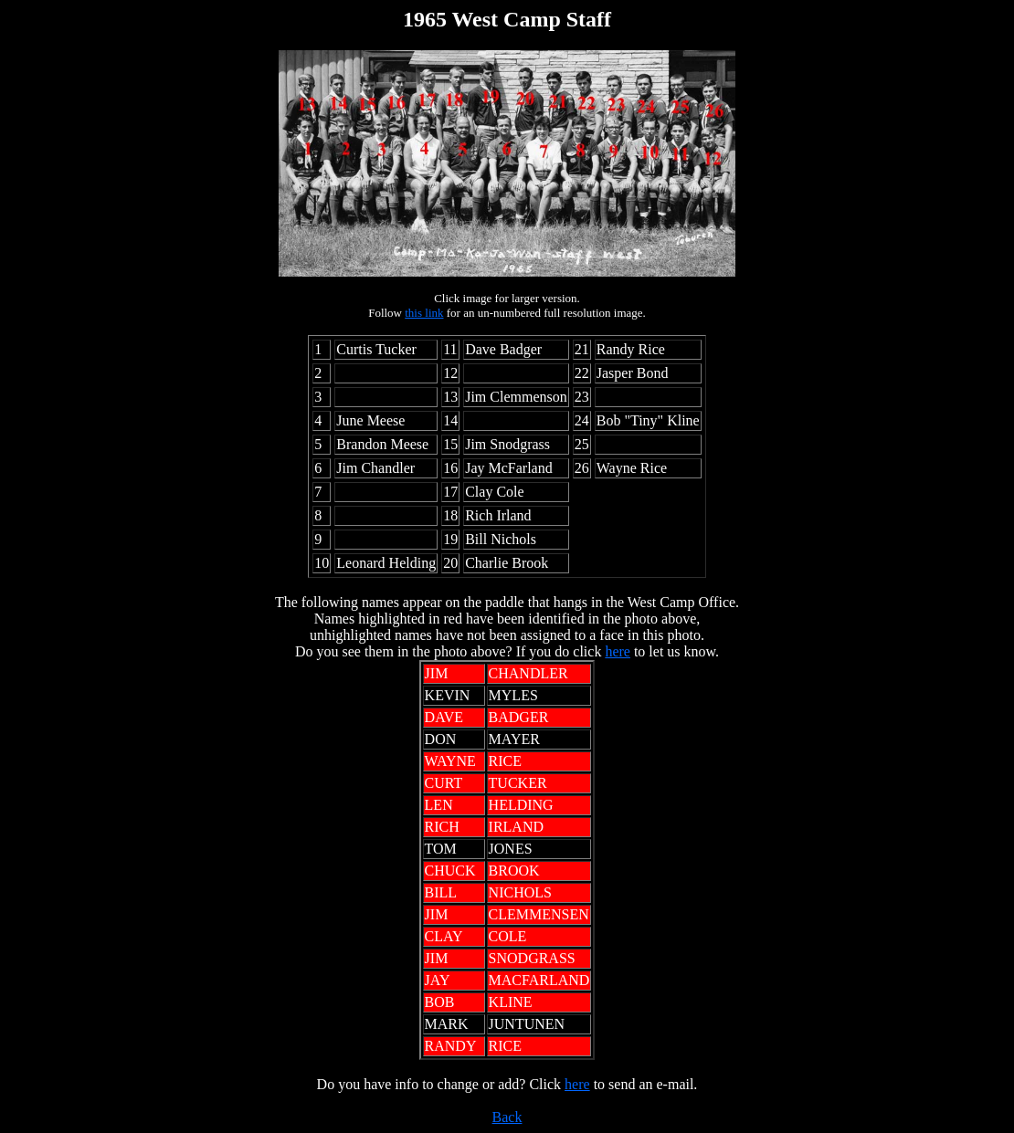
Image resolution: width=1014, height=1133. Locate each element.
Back (507, 1117)
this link (424, 313)
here (617, 651)
